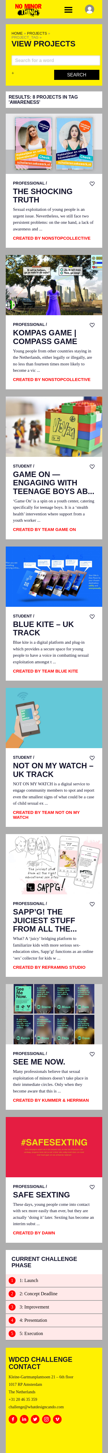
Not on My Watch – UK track (53, 770)
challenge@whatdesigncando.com (36, 1407)
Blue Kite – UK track (43, 628)
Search (76, 74)
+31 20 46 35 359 (23, 1399)
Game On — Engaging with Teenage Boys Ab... (53, 483)
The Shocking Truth (43, 195)
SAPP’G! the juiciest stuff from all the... (45, 920)
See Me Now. (39, 1062)
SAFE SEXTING (41, 1195)
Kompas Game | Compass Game (45, 337)
